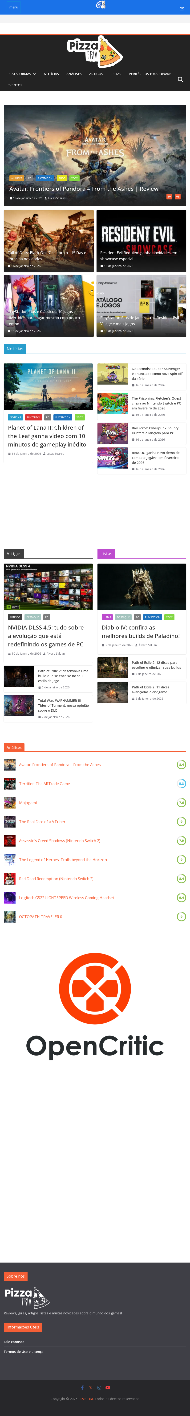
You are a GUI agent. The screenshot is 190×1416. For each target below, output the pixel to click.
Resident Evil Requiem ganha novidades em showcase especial (138, 254)
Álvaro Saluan (56, 652)
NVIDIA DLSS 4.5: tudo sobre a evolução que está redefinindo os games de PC (46, 634)
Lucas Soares (56, 198)
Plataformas (19, 74)
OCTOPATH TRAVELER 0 (40, 915)
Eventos (15, 85)
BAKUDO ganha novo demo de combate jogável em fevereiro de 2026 (156, 456)
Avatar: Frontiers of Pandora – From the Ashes (60, 763)
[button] (33, 74)
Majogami (28, 801)
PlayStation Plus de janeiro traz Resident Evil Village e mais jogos (139, 319)
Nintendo (33, 416)
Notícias (51, 74)
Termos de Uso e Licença (24, 1351)
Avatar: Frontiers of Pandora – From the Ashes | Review (83, 188)
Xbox (74, 178)
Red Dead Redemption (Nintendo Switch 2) (56, 877)
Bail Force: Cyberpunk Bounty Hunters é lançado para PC (155, 429)
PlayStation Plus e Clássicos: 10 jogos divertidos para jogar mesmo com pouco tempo (44, 316)
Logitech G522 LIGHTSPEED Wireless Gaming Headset (66, 896)
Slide (62, 178)
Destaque (32, 616)
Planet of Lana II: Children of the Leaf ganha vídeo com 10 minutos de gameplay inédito (47, 434)
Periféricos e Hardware (150, 74)
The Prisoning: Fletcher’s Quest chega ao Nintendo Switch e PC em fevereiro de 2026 (156, 402)
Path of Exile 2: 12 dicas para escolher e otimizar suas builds (156, 663)
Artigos (96, 74)
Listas (116, 74)
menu (13, 7)
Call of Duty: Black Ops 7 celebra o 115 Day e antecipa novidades (47, 254)
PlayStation (45, 178)
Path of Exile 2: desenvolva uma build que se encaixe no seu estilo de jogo (63, 675)
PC (29, 178)
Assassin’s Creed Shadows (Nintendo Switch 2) (59, 839)
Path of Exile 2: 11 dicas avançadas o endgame (150, 688)
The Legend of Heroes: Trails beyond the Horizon (63, 858)
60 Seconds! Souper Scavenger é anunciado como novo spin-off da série (157, 372)
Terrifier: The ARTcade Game (44, 782)
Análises (74, 74)
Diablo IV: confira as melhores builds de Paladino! (141, 630)
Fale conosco (14, 1342)
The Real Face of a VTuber (42, 820)
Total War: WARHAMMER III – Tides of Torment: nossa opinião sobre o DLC (63, 704)
